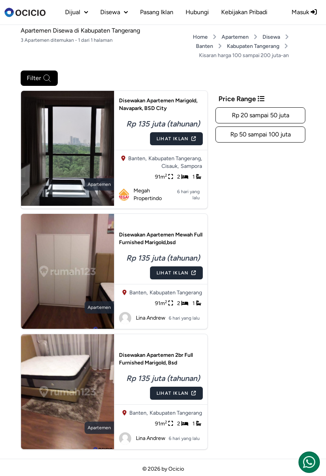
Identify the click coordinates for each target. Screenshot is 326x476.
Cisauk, (170, 166)
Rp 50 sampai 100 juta (260, 134)
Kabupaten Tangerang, (175, 158)
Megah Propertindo (140, 194)
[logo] (25, 12)
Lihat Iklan (176, 138)
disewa (114, 12)
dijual (76, 12)
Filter (39, 78)
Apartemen (235, 37)
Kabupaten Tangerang (253, 46)
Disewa (271, 37)
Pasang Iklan (156, 12)
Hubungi (197, 12)
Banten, (137, 158)
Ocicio (176, 469)
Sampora (191, 166)
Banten (204, 46)
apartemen (99, 184)
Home (200, 37)
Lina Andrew (142, 318)
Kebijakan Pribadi (244, 12)
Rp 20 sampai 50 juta (260, 115)
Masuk (304, 12)
